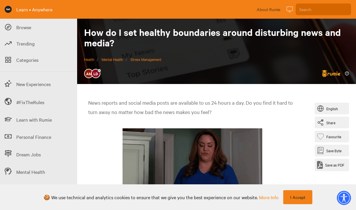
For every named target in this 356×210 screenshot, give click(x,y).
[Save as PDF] (330, 165)
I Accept (297, 197)
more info (269, 197)
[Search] (323, 9)
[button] (344, 198)
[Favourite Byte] (330, 136)
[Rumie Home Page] (8, 9)
